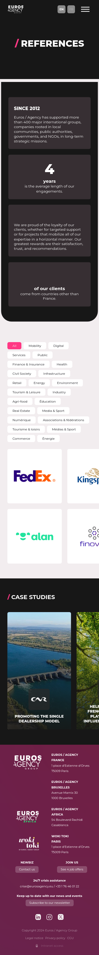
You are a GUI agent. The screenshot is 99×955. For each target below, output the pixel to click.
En (61, 9)
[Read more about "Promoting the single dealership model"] (39, 670)
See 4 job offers (72, 869)
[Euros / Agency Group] (15, 9)
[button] (14, 345)
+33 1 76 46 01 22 (67, 886)
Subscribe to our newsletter (49, 903)
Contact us (27, 869)
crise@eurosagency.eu (36, 886)
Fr (71, 9)
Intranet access (52, 946)
